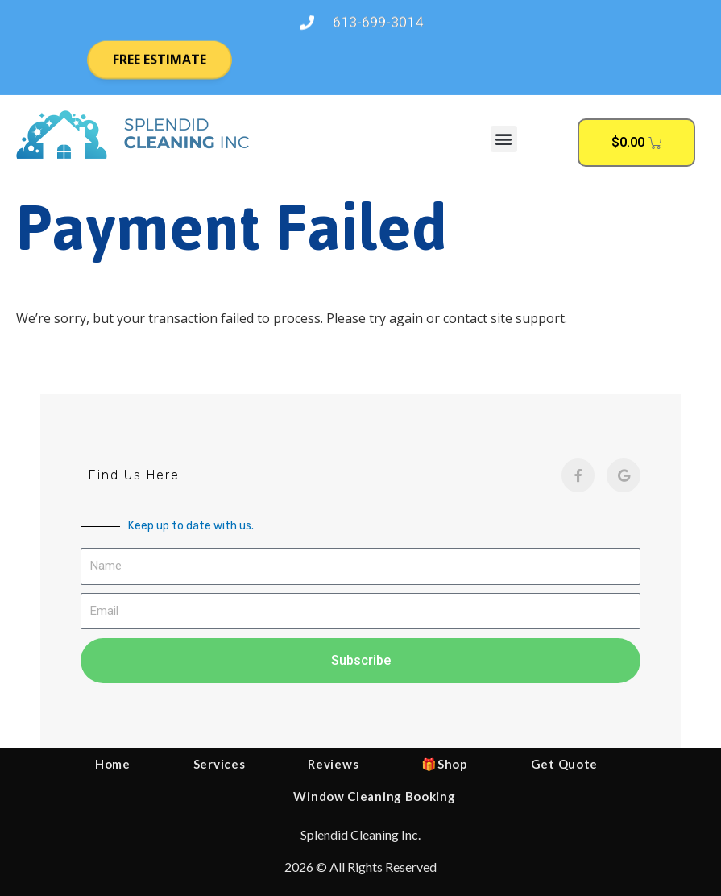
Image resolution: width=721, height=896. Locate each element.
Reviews (333, 764)
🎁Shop (444, 764)
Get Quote (564, 764)
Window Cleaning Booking (374, 796)
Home (113, 764)
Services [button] (219, 764)
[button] (504, 139)
